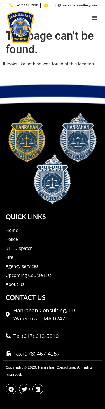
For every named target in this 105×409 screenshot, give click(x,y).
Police (12, 239)
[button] (73, 18)
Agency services (22, 266)
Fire (9, 257)
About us (15, 284)
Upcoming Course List (28, 275)
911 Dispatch (19, 248)
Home (12, 230)
